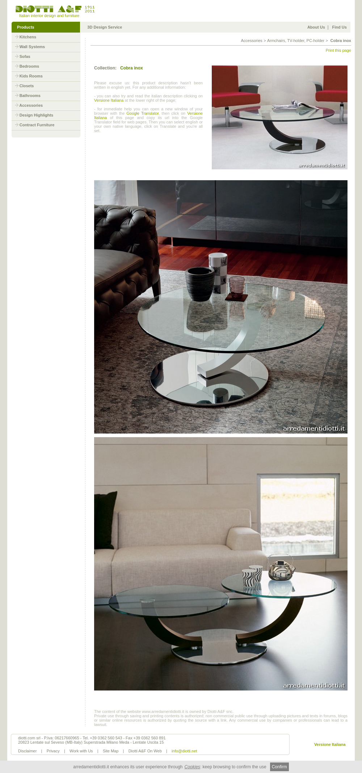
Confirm (279, 766)
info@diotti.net (184, 751)
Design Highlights (37, 115)
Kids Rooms (31, 76)
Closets (27, 86)
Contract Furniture (37, 125)
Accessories (31, 105)
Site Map (110, 751)
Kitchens (28, 37)
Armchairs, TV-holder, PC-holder (295, 40)
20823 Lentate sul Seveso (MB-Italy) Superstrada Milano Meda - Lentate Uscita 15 (91, 742)
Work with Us (81, 751)
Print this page (338, 50)
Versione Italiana (108, 100)
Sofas (25, 56)
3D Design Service (104, 27)
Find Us (339, 27)
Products (25, 27)
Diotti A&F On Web (145, 751)
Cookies (192, 766)
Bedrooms (29, 66)
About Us (316, 27)
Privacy (53, 751)
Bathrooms (30, 95)
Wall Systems (32, 47)
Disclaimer (27, 751)
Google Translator (142, 113)
